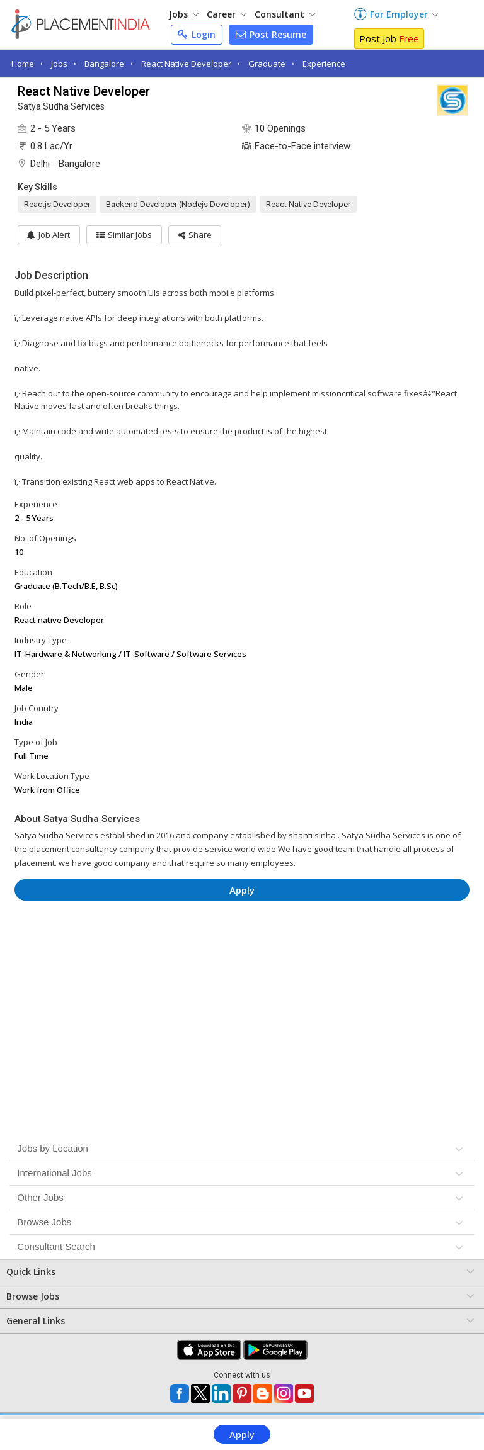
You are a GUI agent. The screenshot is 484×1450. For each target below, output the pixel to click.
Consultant (285, 14)
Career (226, 14)
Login (197, 34)
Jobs (184, 14)
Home (22, 63)
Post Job (389, 38)
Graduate (266, 63)
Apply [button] (242, 890)
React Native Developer (186, 63)
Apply (242, 1434)
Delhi (40, 163)
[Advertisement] (242, 947)
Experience (323, 63)
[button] (195, 234)
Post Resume (271, 34)
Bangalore (104, 63)
